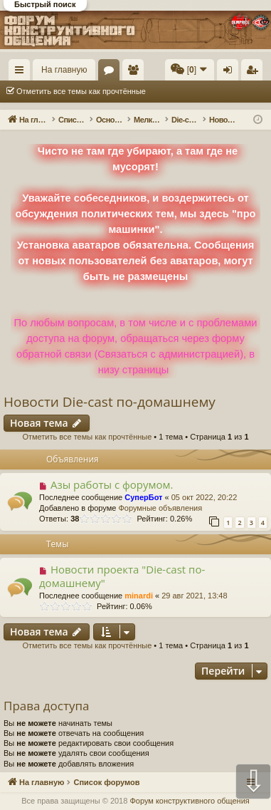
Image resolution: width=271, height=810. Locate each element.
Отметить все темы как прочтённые (81, 91)
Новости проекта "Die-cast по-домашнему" (122, 576)
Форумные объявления (160, 508)
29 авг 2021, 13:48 (194, 595)
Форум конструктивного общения (189, 800)
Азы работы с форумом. (112, 484)
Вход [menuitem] (230, 73)
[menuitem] (189, 70)
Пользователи (136, 73)
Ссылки (22, 73)
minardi (138, 595)
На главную (64, 70)
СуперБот (143, 497)
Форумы (111, 73)
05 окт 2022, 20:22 (204, 497)
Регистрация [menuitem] (254, 73)
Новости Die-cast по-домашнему (110, 402)
